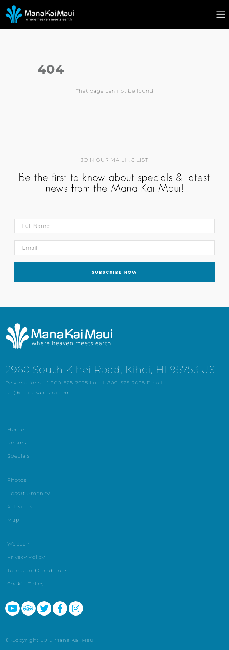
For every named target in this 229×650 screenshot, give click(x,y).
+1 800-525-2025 (66, 382)
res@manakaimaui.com (38, 392)
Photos (17, 480)
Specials (18, 456)
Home (15, 429)
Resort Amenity (28, 493)
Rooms (17, 442)
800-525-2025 (126, 382)
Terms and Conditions (37, 570)
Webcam (19, 544)
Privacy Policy (26, 557)
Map (13, 519)
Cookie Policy (25, 583)
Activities (19, 506)
